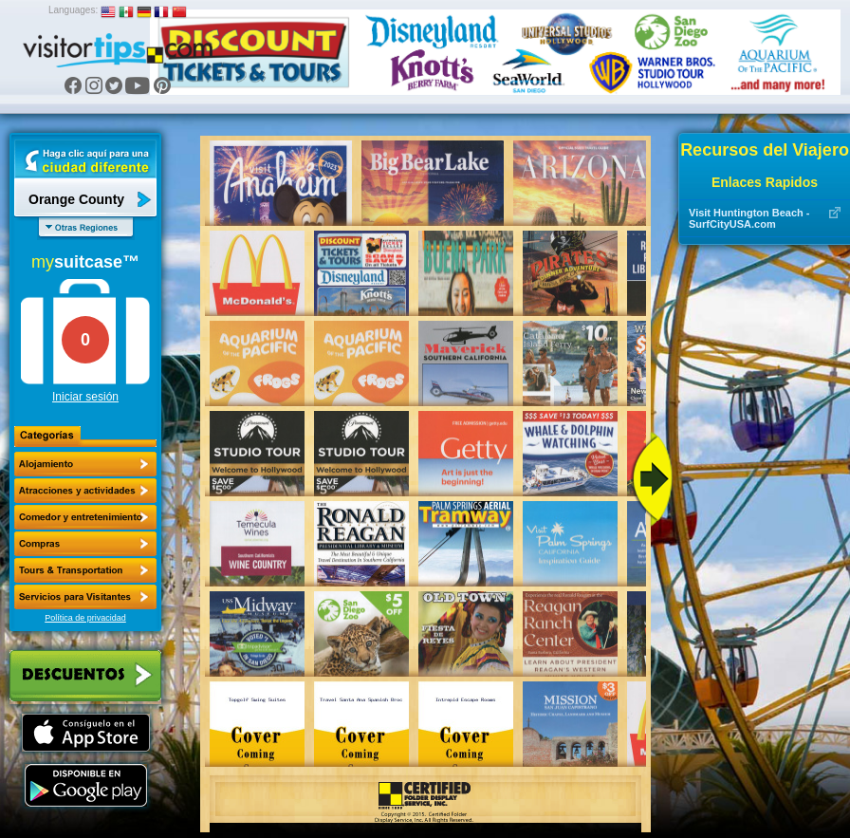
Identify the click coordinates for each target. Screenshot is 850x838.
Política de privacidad (85, 618)
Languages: (73, 10)
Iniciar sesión (85, 396)
